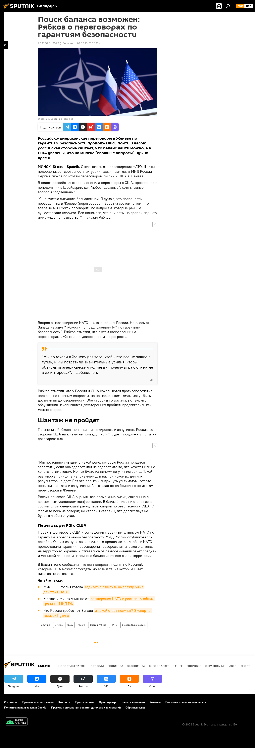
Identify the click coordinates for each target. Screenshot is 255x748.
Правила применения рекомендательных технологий (86, 707)
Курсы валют (159, 666)
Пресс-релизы (84, 702)
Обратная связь (135, 707)
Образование (215, 666)
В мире (59, 624)
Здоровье (194, 666)
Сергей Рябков (98, 624)
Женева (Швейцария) (134, 624)
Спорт (245, 666)
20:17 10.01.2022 (48, 43)
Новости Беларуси (72, 666)
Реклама (155, 702)
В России (97, 666)
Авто (233, 666)
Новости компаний (133, 702)
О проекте (11, 702)
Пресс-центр (107, 702)
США (70, 624)
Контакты (64, 702)
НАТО (114, 624)
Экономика (136, 666)
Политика (45, 624)
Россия (81, 624)
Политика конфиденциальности (185, 702)
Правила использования (38, 702)
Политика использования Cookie (25, 707)
